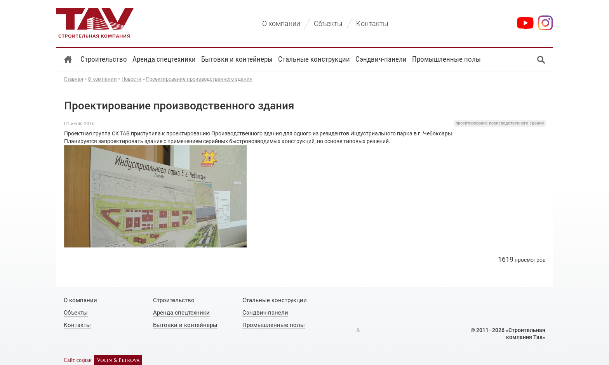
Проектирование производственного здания (199, 79)
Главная (73, 79)
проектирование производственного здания (500, 123)
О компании (102, 79)
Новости (131, 79)
